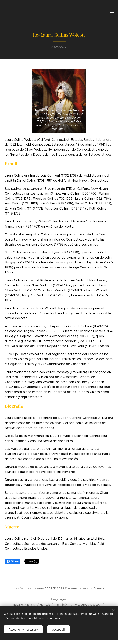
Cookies (98, 588)
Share (13, 561)
